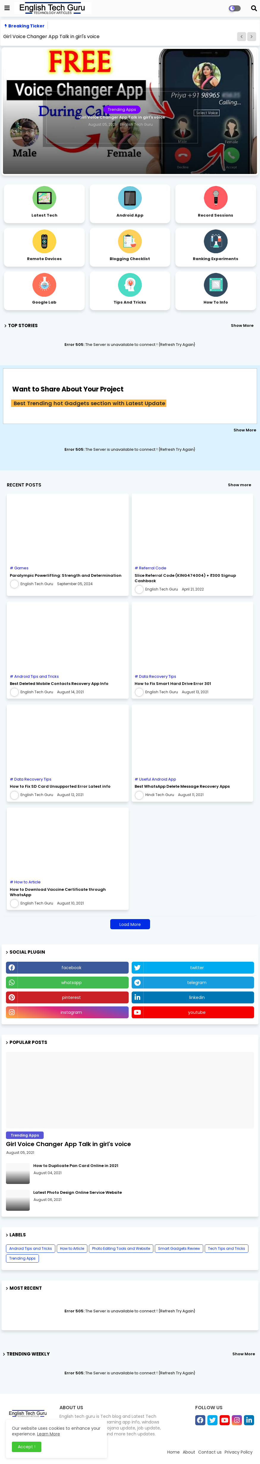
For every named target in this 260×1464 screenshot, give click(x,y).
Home (173, 1452)
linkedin (197, 997)
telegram (197, 983)
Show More (242, 325)
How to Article (72, 1248)
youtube (197, 1012)
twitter (197, 968)
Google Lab (44, 302)
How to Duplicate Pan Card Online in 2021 (75, 1165)
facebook (71, 968)
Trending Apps (22, 1258)
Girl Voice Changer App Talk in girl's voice (51, 36)
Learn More (48, 1434)
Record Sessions (215, 215)
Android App (130, 215)
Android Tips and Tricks (30, 1248)
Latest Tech (44, 215)
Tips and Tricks (130, 302)
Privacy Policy (239, 1452)
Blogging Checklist (130, 259)
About (189, 1452)
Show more (239, 485)
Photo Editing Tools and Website (121, 1248)
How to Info (216, 302)
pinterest (71, 997)
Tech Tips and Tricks (226, 1248)
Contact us (210, 1452)
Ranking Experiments (215, 259)
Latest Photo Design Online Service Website (77, 1192)
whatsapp (71, 983)
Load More (130, 924)
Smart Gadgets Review (179, 1248)
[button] (241, 36)
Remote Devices (44, 259)
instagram (71, 1012)
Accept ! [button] (26, 1447)
